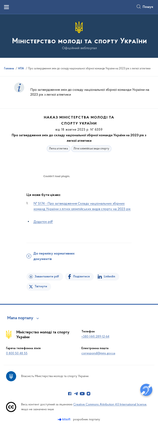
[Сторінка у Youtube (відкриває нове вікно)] (82, 393)
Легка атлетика (58, 148)
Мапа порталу (20, 318)
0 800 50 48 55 (16, 353)
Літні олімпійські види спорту (91, 148)
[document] (56, 190)
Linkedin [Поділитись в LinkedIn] (109, 276)
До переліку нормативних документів (54, 256)
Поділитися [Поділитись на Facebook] (81, 276)
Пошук (148, 7)
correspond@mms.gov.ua (98, 353)
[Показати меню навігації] (6, 7)
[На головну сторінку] (79, 35)
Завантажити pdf (47, 276)
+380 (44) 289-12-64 (95, 336)
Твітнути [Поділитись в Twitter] (41, 286)
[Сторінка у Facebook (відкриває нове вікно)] (69, 393)
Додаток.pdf (43, 222)
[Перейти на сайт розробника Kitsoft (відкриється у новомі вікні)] (64, 419)
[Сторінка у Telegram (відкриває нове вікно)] (76, 393)
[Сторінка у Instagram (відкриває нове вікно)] (88, 393)
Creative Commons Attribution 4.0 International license (109, 404)
